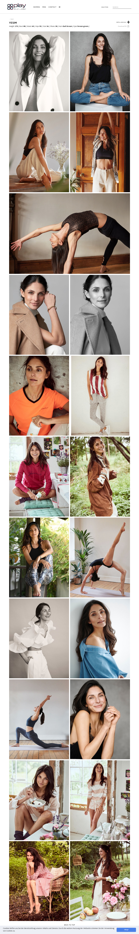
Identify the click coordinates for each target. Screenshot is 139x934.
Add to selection (123, 22)
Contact (52, 7)
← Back (11, 19)
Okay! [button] (126, 929)
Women (36, 7)
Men (44, 7)
